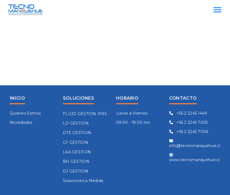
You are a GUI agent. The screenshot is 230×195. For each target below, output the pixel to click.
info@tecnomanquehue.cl (194, 143)
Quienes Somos (25, 113)
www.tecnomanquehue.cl (194, 157)
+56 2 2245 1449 (188, 113)
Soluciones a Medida (83, 180)
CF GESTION (75, 142)
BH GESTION (76, 161)
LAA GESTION (77, 152)
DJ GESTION (75, 171)
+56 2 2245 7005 (188, 122)
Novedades (21, 122)
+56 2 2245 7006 (188, 131)
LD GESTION (76, 123)
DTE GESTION (77, 132)
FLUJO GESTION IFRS (85, 113)
